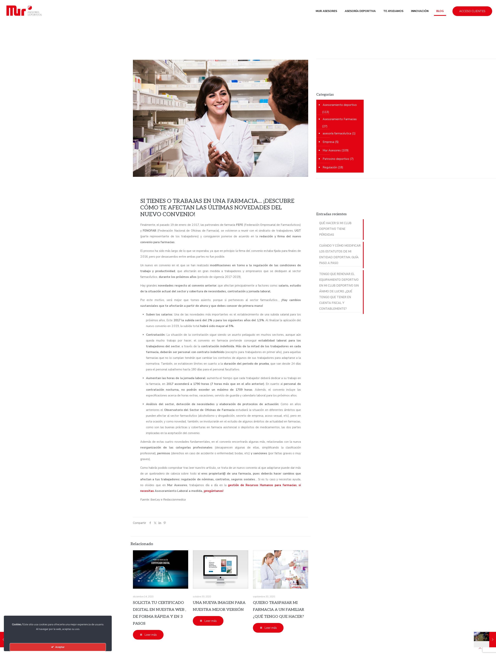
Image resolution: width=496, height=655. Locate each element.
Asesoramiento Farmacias (340, 119)
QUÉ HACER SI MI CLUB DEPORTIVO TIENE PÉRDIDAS (335, 229)
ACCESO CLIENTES (472, 11)
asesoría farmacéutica (337, 133)
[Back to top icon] (480, 648)
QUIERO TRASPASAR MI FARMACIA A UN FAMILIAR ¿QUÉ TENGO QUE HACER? (278, 609)
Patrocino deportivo (336, 159)
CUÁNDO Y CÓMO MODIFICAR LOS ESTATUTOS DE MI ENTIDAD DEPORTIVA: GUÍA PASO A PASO (340, 254)
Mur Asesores (332, 150)
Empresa (328, 142)
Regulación (330, 167)
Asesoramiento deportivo (340, 105)
